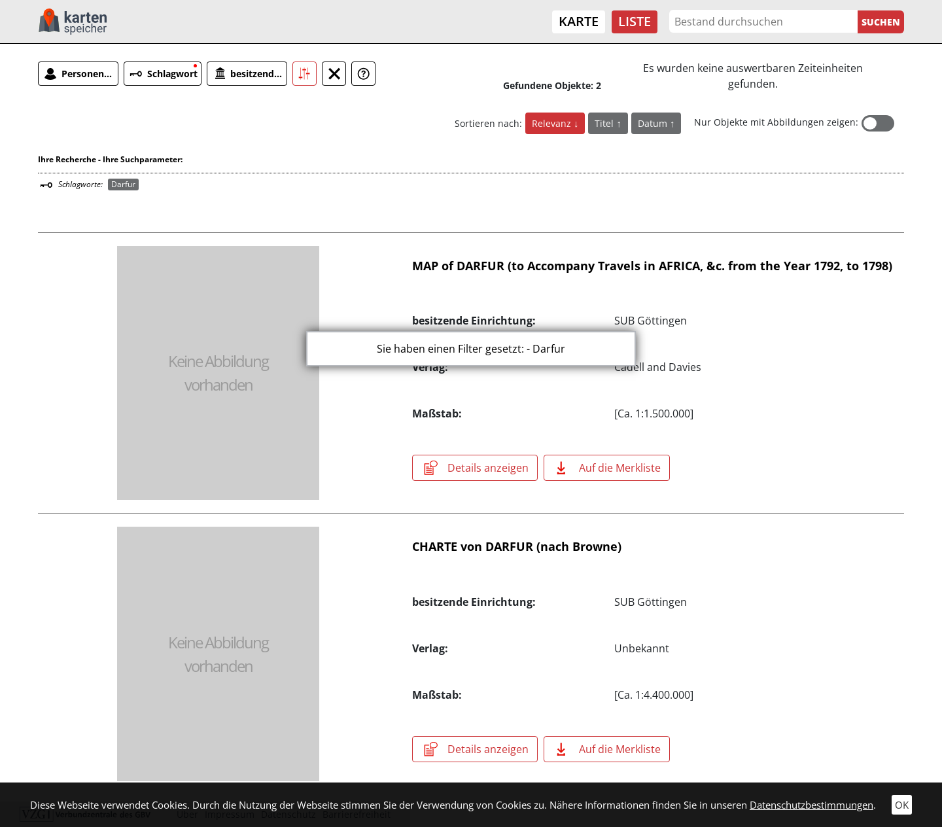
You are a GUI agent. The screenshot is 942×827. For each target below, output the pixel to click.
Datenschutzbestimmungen (811, 804)
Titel (605, 123)
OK (902, 804)
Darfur (123, 184)
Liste (634, 21)
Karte (579, 21)
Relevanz (553, 123)
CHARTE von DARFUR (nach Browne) (516, 546)
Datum (654, 123)
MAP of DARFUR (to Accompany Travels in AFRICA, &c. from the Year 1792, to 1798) (652, 265)
